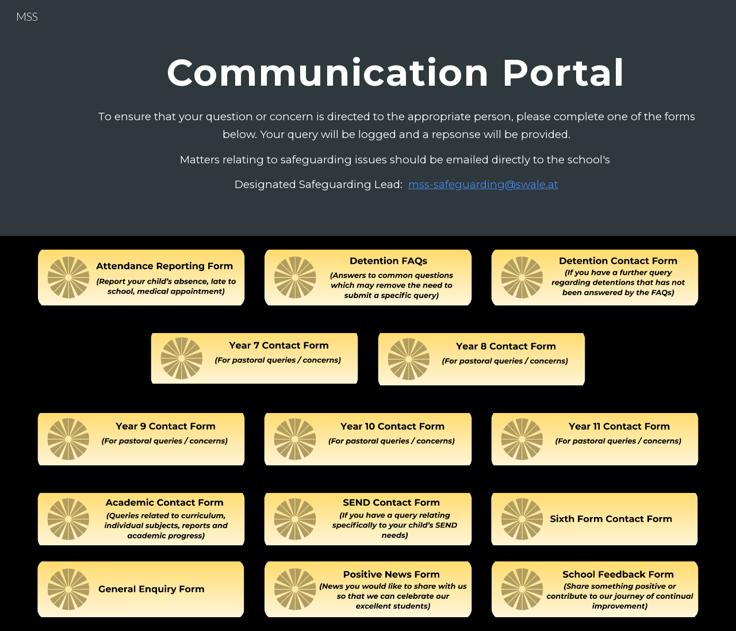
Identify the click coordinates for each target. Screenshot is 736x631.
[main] (396, 67)
